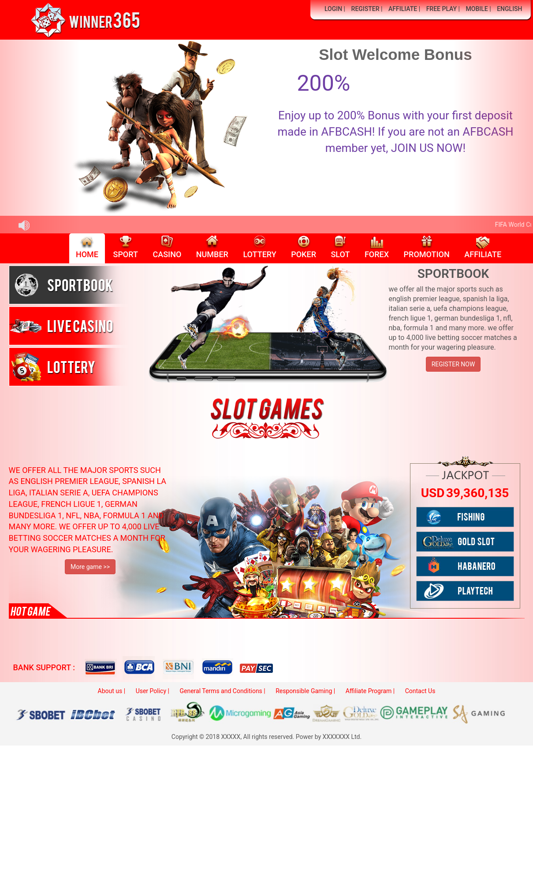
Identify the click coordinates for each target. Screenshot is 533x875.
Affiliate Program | (370, 690)
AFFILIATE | (404, 8)
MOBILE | (478, 8)
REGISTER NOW (453, 364)
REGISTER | (367, 8)
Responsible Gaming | (305, 690)
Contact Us (420, 690)
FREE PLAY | (443, 8)
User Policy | (152, 690)
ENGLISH (509, 8)
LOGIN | (334, 8)
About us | (112, 690)
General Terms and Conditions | (222, 690)
